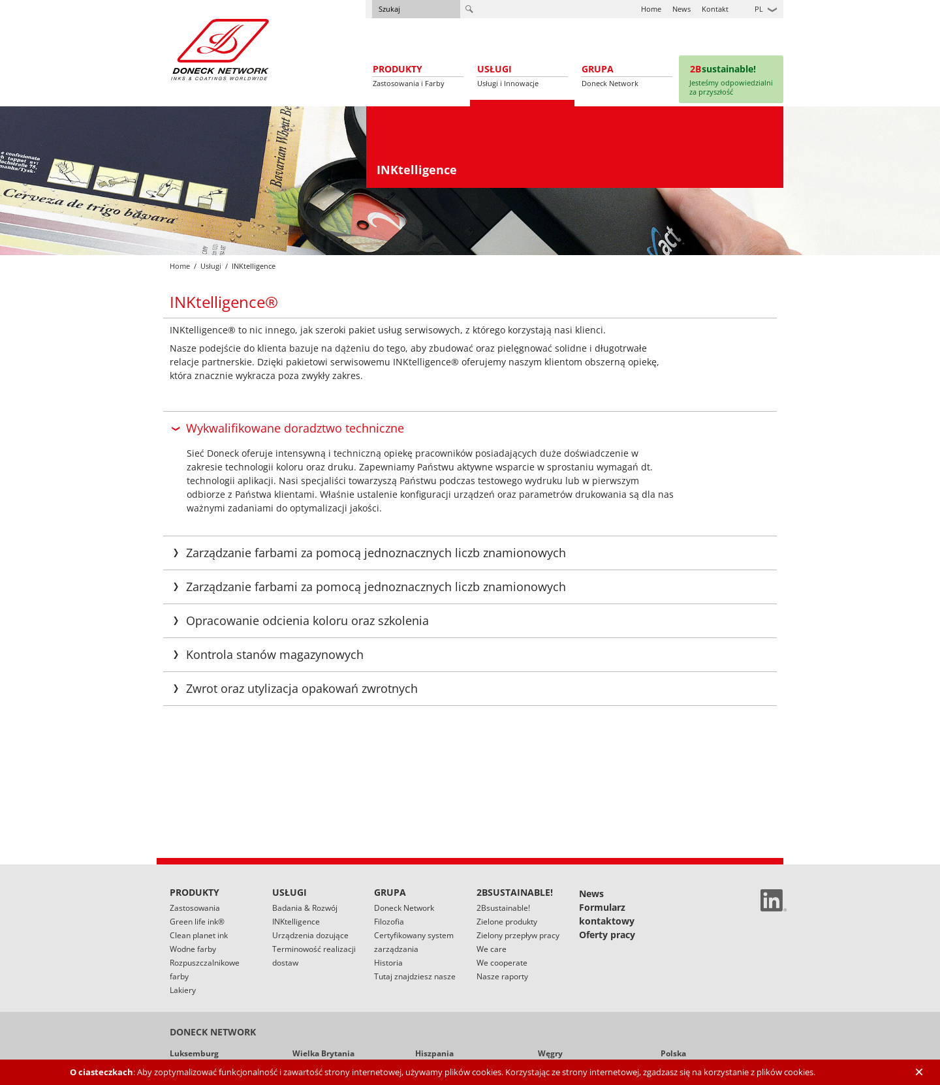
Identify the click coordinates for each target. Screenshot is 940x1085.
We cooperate (502, 962)
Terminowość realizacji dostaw (314, 955)
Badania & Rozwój (304, 907)
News (681, 9)
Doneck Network (404, 907)
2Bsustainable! (503, 907)
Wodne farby (193, 949)
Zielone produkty (507, 921)
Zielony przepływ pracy (518, 935)
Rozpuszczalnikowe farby (205, 969)
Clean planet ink (199, 935)
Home (651, 9)
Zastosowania (195, 907)
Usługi (210, 266)
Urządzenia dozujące (310, 935)
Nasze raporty (502, 976)
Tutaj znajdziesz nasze (415, 976)
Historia (388, 962)
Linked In (773, 900)
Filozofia (389, 921)
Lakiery (183, 990)
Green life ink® (197, 921)
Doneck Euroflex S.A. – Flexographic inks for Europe (220, 49)
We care (492, 949)
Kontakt (715, 9)
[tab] (470, 428)
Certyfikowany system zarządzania (414, 942)
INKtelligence (296, 921)
